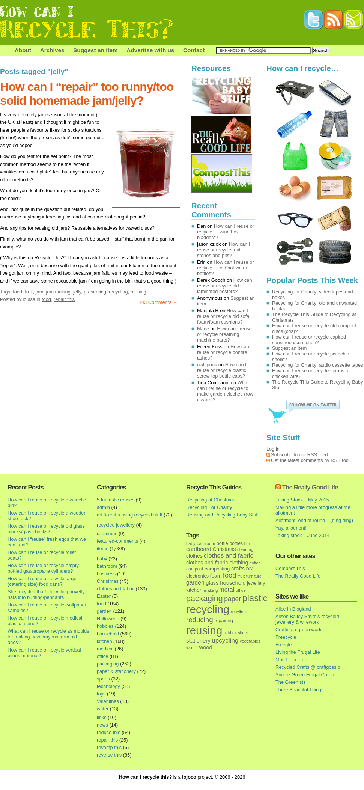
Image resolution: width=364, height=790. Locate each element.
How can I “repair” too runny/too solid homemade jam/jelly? (86, 93)
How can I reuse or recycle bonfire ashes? (224, 352)
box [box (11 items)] (247, 543)
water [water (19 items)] (192, 647)
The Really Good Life (310, 487)
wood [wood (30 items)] (205, 647)
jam (40, 292)
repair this (64, 299)
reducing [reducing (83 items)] (199, 620)
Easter (104, 596)
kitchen (104, 641)
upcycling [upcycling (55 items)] (225, 640)
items (102, 548)
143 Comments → (158, 302)
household (108, 634)
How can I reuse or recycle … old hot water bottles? (225, 267)
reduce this (108, 732)
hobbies (105, 626)
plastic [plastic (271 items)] (255, 598)
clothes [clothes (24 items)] (194, 556)
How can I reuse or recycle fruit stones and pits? (223, 249)
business (106, 573)
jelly (77, 292)
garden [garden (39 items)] (195, 582)
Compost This (290, 568)
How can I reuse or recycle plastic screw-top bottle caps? (222, 370)
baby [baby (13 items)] (191, 543)
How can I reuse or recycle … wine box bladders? (225, 231)
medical (105, 649)
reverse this (109, 755)
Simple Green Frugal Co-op (304, 674)
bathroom (107, 566)
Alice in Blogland (293, 609)
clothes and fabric (115, 588)
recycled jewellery (116, 525)
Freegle (283, 644)
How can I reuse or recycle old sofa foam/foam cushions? (223, 316)
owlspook (207, 364)
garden (104, 611)
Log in (273, 449)
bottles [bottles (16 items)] (236, 543)
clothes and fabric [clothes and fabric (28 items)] (207, 563)
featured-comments (117, 541)
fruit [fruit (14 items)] (241, 575)
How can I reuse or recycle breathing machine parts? (224, 334)
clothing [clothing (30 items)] (238, 563)
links (102, 717)
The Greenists (290, 682)
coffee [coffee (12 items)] (255, 563)
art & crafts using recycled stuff (129, 515)
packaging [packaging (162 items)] (204, 598)
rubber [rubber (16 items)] (230, 632)
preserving (95, 292)
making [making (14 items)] (211, 590)
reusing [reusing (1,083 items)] (204, 630)
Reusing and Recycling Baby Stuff (222, 515)
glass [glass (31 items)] (212, 583)
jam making (58, 292)
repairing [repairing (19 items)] (223, 620)
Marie (203, 328)
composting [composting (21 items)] (217, 569)
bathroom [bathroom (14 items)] (206, 543)
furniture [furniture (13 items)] (254, 576)
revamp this (109, 747)
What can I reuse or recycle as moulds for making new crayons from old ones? (48, 636)
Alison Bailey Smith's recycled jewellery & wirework (307, 619)
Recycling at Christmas (210, 500)
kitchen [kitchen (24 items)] (194, 590)
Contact (194, 50)
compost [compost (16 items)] (194, 569)
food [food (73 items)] (229, 575)
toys (101, 694)
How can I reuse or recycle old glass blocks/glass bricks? (46, 528)
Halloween (108, 618)
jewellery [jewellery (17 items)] (256, 583)
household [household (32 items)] (233, 583)
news (102, 725)
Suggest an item (95, 50)
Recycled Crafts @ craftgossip (307, 667)
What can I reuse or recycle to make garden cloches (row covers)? (225, 391)
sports (103, 679)
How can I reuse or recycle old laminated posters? (226, 285)
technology (108, 686)
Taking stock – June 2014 (302, 535)
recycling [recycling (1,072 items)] (207, 609)
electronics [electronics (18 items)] (197, 576)
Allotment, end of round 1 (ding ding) (314, 520)
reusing (138, 292)
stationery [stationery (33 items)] (198, 640)
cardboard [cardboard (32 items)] (198, 549)
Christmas (108, 581)
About (23, 50)
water (102, 709)
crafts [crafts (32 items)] (238, 569)
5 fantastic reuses (115, 500)
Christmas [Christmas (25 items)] (224, 549)
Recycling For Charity (209, 507)
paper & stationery (116, 671)
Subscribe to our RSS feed (299, 454)
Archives (52, 50)
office (102, 656)
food (17, 292)
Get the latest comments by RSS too (310, 460)
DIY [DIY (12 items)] (249, 569)
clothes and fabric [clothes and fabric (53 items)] (228, 555)
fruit (29, 292)
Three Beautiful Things (299, 689)
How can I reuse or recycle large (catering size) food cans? (42, 581)
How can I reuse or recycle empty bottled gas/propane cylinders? (43, 568)
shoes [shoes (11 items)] (243, 632)
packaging (108, 664)
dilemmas (107, 533)
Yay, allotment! (291, 528)
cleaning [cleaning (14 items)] (245, 549)
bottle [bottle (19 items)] (222, 543)
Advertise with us (150, 50)
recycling (118, 292)
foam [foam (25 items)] (216, 576)
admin (103, 507)
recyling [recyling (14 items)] (238, 611)
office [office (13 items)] (241, 590)
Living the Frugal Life (297, 652)
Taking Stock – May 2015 (302, 500)
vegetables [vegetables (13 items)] (250, 641)
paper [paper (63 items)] (232, 599)
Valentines (108, 701)
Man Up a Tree (291, 659)
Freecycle (285, 637)
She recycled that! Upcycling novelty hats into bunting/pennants (46, 594)
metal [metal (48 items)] (226, 589)
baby (102, 558)
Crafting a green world (299, 629)
